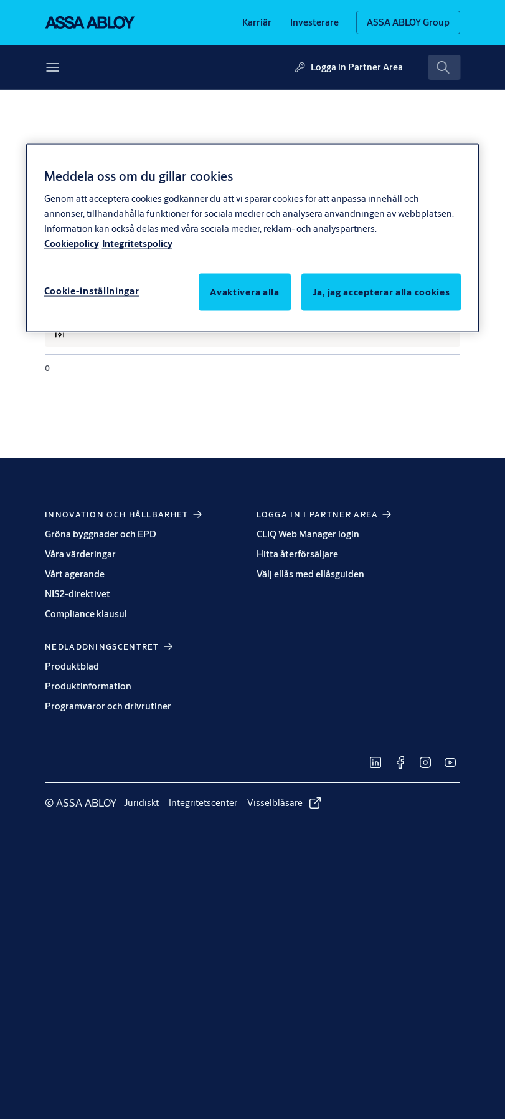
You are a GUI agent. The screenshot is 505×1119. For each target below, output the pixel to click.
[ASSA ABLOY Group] (408, 22)
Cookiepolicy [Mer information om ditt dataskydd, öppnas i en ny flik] (71, 243)
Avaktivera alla (245, 291)
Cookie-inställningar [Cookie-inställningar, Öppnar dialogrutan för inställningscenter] (91, 290)
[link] (256, 22)
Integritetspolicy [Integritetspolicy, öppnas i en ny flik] (137, 243)
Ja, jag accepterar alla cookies (381, 291)
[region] (253, 237)
